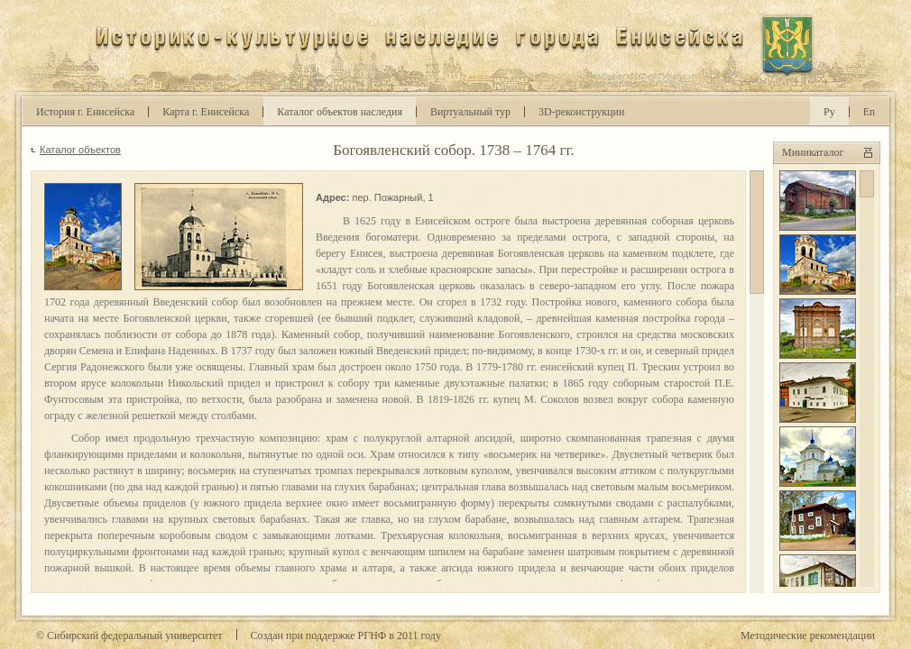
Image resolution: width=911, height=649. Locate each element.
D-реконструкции (581, 111)
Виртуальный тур (470, 111)
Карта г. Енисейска (205, 111)
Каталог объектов (80, 149)
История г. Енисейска (85, 111)
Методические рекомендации (808, 635)
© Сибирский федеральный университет (129, 635)
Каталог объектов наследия (339, 111)
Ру (829, 111)
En (869, 111)
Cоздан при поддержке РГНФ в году (346, 635)
